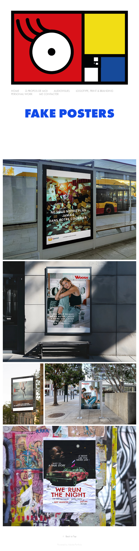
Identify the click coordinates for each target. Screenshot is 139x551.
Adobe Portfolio (75, 544)
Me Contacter (48, 94)
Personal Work (21, 94)
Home (15, 91)
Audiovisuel (62, 91)
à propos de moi (36, 91)
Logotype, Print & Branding (94, 91)
